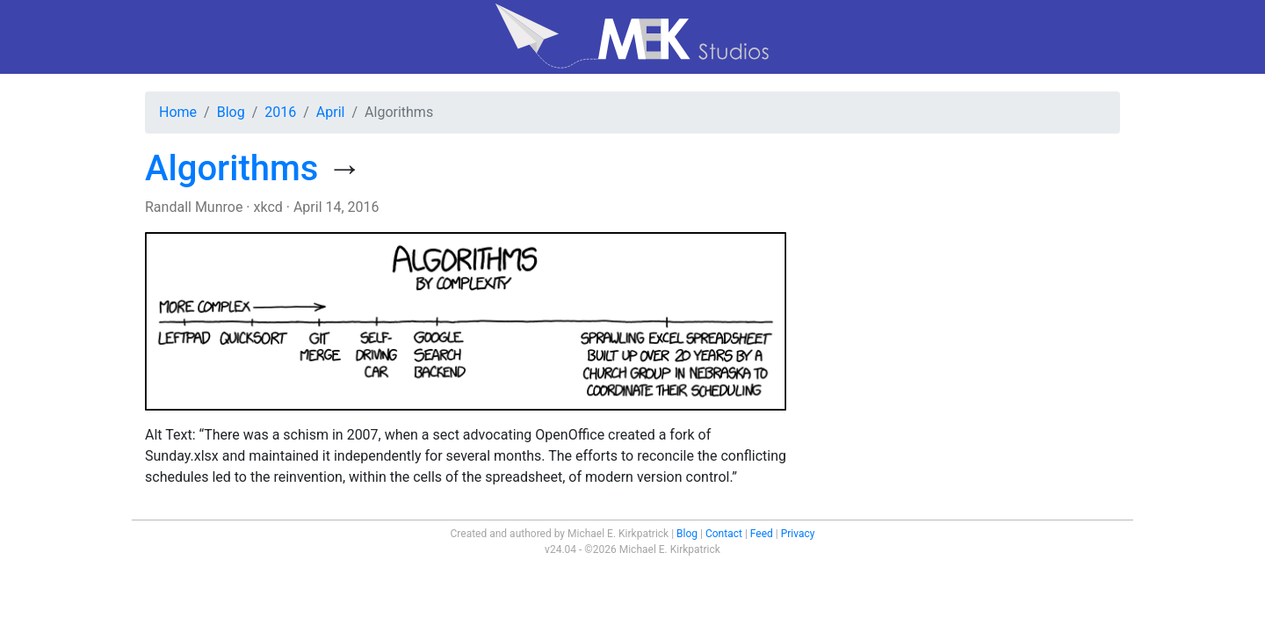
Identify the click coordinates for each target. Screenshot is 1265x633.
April (330, 112)
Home (178, 112)
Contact (723, 534)
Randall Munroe (193, 207)
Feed (761, 534)
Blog (231, 112)
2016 (280, 112)
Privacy (798, 534)
